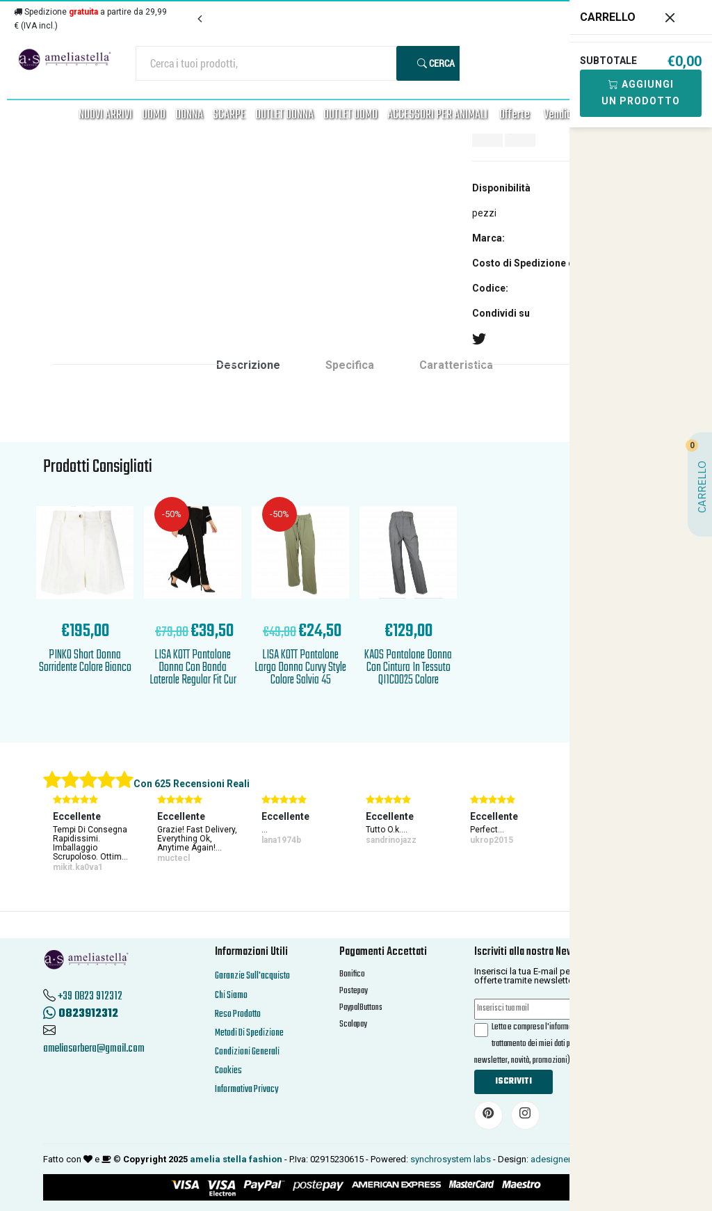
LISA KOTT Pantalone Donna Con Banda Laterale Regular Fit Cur (192, 667)
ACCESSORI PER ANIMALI (437, 115)
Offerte (514, 115)
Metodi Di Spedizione (249, 1033)
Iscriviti (513, 1082)
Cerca (436, 63)
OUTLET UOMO (350, 115)
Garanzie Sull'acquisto (252, 976)
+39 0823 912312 (90, 997)
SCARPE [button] (229, 115)
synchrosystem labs (450, 1159)
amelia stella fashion (236, 1159)
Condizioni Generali (247, 1052)
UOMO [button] (153, 115)
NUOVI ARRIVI (105, 115)
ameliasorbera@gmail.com (94, 1049)
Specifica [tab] (349, 365)
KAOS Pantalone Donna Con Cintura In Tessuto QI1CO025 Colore (408, 667)
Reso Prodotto (238, 1014)
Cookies (228, 1071)
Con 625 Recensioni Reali (192, 783)
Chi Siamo (231, 996)
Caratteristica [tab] (456, 365)
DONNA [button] (189, 115)
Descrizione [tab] (248, 365)
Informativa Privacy (246, 1090)
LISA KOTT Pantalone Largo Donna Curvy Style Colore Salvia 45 (300, 667)
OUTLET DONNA (284, 115)
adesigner (551, 1159)
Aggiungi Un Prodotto (640, 92)
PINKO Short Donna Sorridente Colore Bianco (85, 661)
